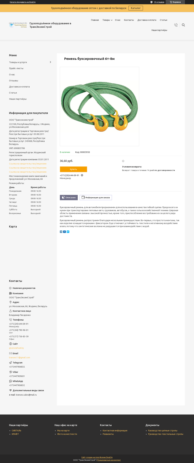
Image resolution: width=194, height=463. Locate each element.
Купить (73, 169)
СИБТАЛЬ (16, 430)
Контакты (129, 20)
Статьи (163, 20)
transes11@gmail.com (19, 357)
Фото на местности (67, 434)
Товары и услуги (18, 62)
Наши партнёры (159, 30)
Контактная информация (115, 430)
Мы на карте (63, 430)
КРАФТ (15, 434)
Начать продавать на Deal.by (23, 2)
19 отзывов (159, 2)
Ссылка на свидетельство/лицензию (28, 163)
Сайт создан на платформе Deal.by (97, 457)
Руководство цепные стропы (162, 430)
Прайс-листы (16, 68)
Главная (95, 20)
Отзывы (13, 80)
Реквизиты (108, 434)
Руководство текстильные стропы (165, 434)
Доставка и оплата (146, 20)
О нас (117, 20)
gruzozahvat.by (16, 348)
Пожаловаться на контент (109, 460)
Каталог (135, 8)
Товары (106, 20)
